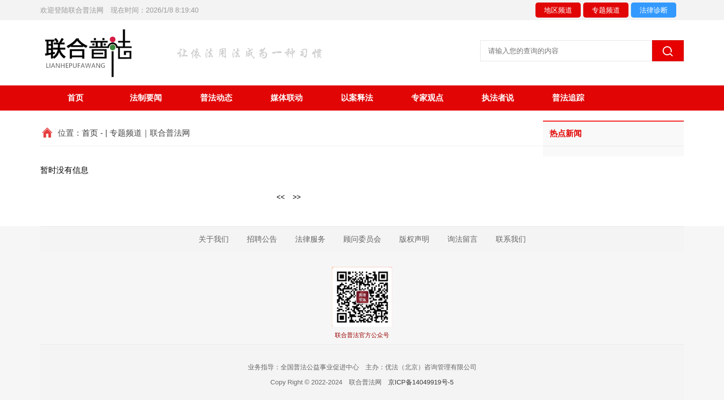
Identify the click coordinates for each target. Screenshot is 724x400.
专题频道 (606, 10)
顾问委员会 (362, 239)
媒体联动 (286, 97)
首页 (75, 97)
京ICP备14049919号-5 (421, 382)
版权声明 (414, 239)
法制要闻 (146, 97)
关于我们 (214, 239)
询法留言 (462, 239)
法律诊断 (654, 10)
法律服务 (310, 239)
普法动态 (216, 97)
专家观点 (427, 97)
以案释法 (357, 97)
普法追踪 (568, 97)
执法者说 (498, 97)
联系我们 (511, 239)
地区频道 (558, 10)
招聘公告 (262, 239)
